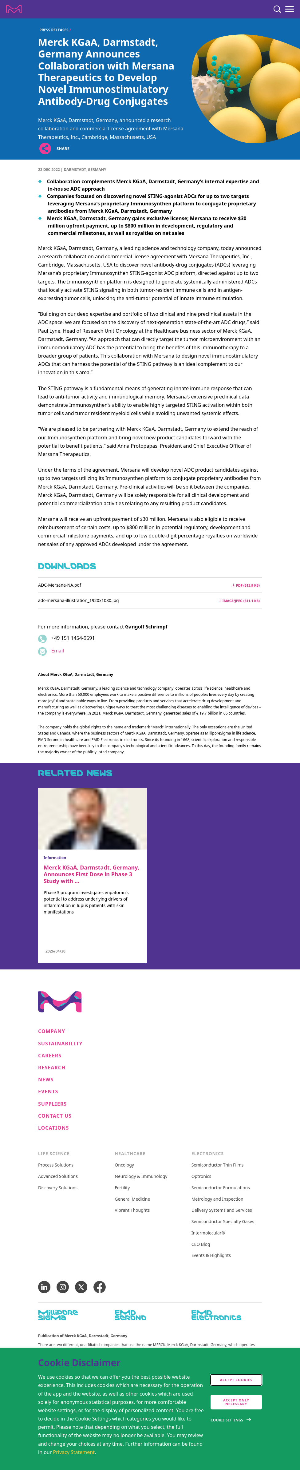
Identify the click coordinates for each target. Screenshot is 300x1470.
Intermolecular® (208, 1233)
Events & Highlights (211, 1255)
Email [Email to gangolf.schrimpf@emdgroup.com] (57, 650)
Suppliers (52, 1104)
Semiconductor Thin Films (217, 1165)
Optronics (201, 1176)
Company (51, 1031)
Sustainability (60, 1044)
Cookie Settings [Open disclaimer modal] (227, 1420)
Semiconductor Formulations (220, 1188)
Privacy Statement (74, 1452)
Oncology (124, 1165)
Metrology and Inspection (217, 1199)
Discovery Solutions (57, 1188)
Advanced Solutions (58, 1176)
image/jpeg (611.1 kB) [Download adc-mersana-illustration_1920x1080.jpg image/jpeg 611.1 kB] (239, 600)
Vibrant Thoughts (132, 1210)
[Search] (277, 9)
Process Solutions (55, 1165)
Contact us (55, 1116)
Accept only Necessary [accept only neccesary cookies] (236, 1402)
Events (48, 1092)
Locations (53, 1128)
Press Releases (54, 30)
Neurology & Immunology (141, 1176)
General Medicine (132, 1199)
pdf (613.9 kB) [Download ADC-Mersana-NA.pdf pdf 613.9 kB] (246, 585)
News (45, 1080)
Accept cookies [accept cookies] (236, 1379)
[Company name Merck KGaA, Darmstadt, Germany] (14, 9)
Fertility (122, 1188)
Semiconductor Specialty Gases (222, 1221)
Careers (49, 1056)
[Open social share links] (45, 149)
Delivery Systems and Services (221, 1210)
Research (51, 1068)
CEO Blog (200, 1244)
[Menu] (289, 9)
